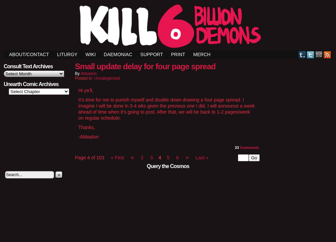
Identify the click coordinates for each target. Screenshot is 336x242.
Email (319, 54)
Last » (202, 157)
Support (151, 54)
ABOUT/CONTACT (29, 54)
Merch (201, 54)
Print (178, 54)
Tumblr (302, 54)
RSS (327, 54)
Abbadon (89, 73)
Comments (247, 148)
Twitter (310, 54)
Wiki (90, 54)
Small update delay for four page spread (145, 66)
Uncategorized (107, 78)
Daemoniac (118, 54)
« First (117, 157)
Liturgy (67, 54)
